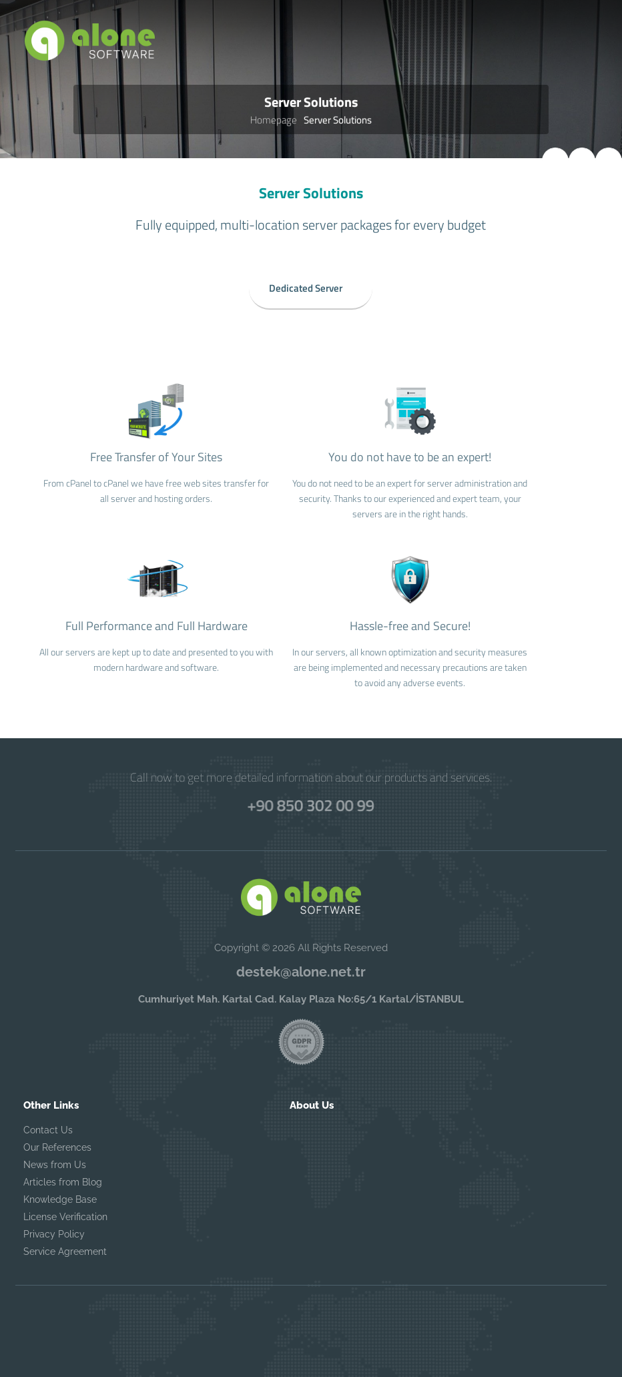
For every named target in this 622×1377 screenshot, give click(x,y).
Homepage (273, 119)
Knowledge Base (60, 1199)
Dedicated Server (305, 285)
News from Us (54, 1164)
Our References (57, 1147)
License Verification (65, 1216)
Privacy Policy (54, 1234)
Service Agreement (65, 1251)
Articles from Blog (62, 1182)
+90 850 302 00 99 (310, 805)
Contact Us (48, 1130)
